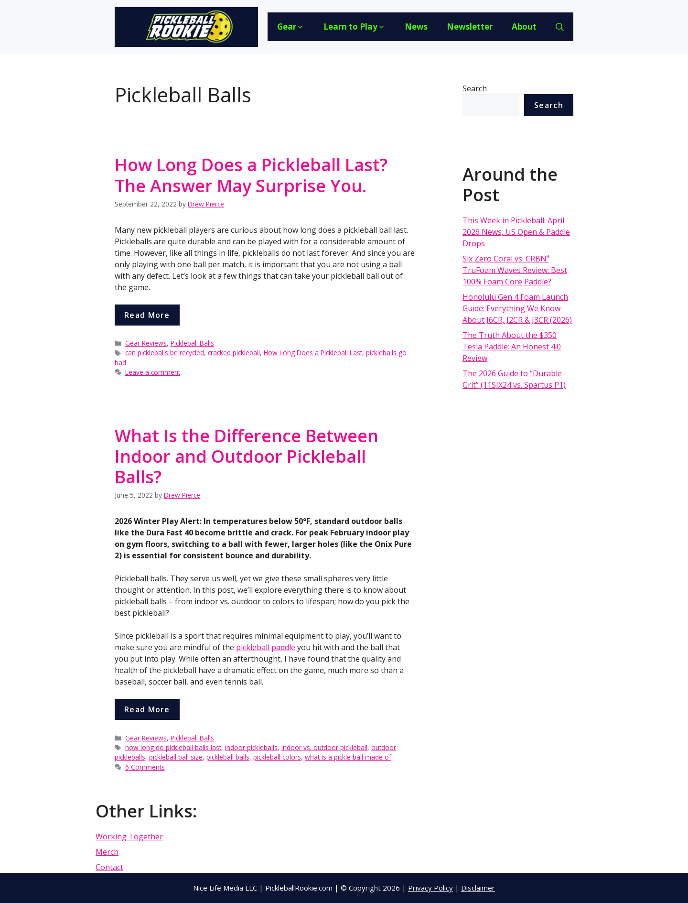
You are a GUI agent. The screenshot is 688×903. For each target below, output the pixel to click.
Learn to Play (354, 26)
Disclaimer (478, 887)
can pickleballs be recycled (164, 352)
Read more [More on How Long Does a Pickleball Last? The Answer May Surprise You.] (147, 315)
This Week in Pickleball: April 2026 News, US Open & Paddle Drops (516, 232)
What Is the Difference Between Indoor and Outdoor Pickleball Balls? (246, 456)
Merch (107, 852)
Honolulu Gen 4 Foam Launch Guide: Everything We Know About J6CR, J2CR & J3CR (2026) (517, 308)
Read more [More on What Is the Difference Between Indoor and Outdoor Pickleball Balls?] (147, 709)
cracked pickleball (234, 352)
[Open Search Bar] (559, 26)
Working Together (129, 836)
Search (474, 88)
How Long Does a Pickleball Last (313, 352)
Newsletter (470, 26)
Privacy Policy (430, 887)
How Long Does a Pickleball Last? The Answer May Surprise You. (251, 175)
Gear (290, 26)
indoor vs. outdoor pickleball (324, 747)
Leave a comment (152, 372)
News (416, 26)
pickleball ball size (176, 757)
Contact (109, 867)
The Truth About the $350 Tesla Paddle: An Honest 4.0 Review (511, 346)
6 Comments (145, 767)
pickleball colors (277, 757)
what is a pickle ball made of (348, 757)
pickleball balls (227, 757)
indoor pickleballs (251, 747)
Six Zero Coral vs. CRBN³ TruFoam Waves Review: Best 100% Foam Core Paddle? (514, 270)
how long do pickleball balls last (173, 747)
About (524, 26)
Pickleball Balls (192, 343)
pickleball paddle (265, 647)
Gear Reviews (146, 343)
